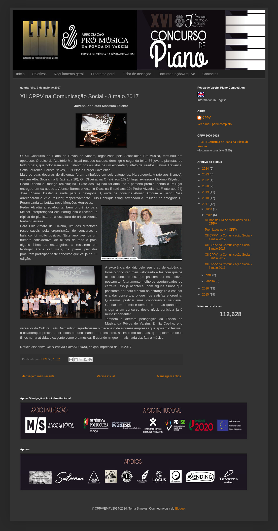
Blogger (180, 508)
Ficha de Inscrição (137, 74)
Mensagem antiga (169, 376)
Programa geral (103, 74)
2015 (206, 294)
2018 (206, 198)
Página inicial (106, 376)
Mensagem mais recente (37, 376)
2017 (206, 204)
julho (209, 209)
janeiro (211, 281)
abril (209, 275)
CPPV (206, 117)
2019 (206, 192)
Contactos (210, 74)
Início (20, 74)
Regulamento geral (69, 74)
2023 (206, 174)
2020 (206, 186)
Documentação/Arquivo (176, 74)
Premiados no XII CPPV (221, 229)
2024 (206, 168)
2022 (206, 180)
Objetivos (39, 74)
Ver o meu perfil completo (214, 124)
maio (209, 215)
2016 (206, 288)
